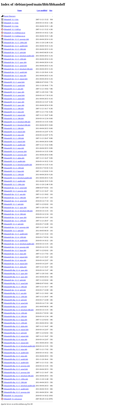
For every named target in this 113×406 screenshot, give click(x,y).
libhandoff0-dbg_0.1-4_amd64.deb (16, 353)
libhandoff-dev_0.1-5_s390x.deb (15, 43)
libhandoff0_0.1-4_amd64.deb (14, 161)
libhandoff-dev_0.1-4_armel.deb (15, 201)
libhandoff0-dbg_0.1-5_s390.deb (15, 323)
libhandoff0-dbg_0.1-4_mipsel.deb (16, 330)
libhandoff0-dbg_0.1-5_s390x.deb (16, 379)
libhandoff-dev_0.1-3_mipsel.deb (15, 257)
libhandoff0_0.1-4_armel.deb (14, 95)
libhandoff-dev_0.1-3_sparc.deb (15, 207)
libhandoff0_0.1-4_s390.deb (14, 168)
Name (19, 10)
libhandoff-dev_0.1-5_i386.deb (15, 49)
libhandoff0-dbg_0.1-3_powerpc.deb (17, 372)
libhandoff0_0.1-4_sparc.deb (14, 102)
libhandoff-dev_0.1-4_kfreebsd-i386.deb (18, 211)
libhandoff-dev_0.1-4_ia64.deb (15, 290)
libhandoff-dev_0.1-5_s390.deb (15, 59)
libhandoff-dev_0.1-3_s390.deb (15, 221)
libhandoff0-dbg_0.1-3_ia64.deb (15, 333)
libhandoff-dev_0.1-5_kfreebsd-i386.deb (18, 69)
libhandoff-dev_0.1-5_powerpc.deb (16, 39)
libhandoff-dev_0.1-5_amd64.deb (16, 46)
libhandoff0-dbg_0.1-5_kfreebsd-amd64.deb (19, 386)
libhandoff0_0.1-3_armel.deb (14, 82)
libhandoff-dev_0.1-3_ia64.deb (15, 280)
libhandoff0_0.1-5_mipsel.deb (14, 142)
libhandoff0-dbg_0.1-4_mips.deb (15, 339)
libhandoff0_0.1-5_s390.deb (14, 175)
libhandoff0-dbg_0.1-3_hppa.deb (15, 320)
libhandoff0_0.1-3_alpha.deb (14, 158)
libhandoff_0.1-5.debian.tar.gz (14, 36)
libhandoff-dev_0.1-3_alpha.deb (15, 267)
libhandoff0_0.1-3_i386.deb (14, 109)
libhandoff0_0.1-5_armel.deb (14, 99)
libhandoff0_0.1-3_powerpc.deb (15, 191)
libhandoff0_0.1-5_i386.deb (14, 128)
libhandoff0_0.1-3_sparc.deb (14, 92)
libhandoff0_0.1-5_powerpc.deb (15, 155)
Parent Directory (10, 16)
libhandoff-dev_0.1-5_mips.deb (15, 76)
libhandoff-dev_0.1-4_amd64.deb (16, 240)
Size (50, 10)
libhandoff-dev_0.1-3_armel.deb (15, 188)
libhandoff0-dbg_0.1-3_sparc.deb (15, 273)
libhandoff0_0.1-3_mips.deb (14, 112)
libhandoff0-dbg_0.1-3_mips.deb (15, 349)
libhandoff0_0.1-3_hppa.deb (14, 171)
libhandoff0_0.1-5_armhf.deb (14, 85)
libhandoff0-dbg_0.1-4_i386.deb (15, 316)
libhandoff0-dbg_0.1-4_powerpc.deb (17, 366)
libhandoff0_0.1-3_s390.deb (14, 138)
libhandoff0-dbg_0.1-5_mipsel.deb (16, 343)
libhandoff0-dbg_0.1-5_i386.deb (15, 382)
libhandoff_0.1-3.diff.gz (12, 29)
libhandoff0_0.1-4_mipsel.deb (14, 132)
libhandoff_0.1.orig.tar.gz (13, 399)
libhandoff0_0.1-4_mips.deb (14, 135)
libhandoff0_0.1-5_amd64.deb (14, 181)
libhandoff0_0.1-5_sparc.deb (14, 105)
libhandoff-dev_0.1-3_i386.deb (15, 198)
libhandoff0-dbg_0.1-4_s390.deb (15, 313)
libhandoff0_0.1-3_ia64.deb (14, 204)
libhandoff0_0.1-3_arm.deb (13, 89)
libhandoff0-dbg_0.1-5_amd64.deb (16, 389)
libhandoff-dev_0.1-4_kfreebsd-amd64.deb (19, 244)
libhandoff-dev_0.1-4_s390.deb (15, 237)
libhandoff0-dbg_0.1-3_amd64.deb (16, 363)
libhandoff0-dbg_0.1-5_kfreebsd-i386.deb (19, 376)
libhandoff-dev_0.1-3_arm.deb (14, 194)
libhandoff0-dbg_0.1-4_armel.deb (16, 303)
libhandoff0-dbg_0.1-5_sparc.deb (15, 277)
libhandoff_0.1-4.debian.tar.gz (14, 33)
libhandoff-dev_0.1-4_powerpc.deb (16, 247)
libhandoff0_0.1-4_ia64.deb (14, 224)
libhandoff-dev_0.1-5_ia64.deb (15, 52)
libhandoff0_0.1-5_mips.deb (14, 148)
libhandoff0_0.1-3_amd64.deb (14, 145)
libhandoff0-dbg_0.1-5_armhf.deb (16, 359)
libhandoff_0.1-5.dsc (11, 26)
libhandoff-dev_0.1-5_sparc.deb (15, 62)
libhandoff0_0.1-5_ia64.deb (14, 231)
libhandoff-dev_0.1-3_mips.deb (15, 254)
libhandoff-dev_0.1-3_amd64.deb (16, 234)
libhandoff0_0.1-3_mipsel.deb (14, 115)
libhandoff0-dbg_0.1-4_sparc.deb (15, 270)
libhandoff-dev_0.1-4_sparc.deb (15, 217)
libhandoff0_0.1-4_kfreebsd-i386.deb (17, 122)
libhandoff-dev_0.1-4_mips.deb (15, 260)
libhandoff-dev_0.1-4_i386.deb (15, 214)
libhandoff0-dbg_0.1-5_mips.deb (15, 356)
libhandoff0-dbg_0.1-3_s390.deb (15, 297)
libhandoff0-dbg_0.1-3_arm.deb (15, 293)
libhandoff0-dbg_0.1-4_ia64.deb (15, 300)
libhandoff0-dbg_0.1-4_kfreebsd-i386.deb (19, 310)
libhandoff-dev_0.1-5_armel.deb (15, 66)
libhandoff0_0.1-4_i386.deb (14, 118)
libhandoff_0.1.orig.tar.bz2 (13, 396)
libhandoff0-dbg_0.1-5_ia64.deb (15, 306)
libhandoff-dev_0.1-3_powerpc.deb (16, 227)
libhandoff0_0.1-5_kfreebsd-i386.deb (17, 125)
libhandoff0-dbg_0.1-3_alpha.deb (16, 326)
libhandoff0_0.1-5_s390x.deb (14, 184)
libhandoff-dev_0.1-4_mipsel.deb (15, 264)
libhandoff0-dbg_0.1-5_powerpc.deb (17, 392)
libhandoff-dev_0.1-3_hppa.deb (15, 250)
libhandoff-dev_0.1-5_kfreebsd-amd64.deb (19, 56)
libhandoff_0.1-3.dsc (11, 19)
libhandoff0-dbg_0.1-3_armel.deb (16, 283)
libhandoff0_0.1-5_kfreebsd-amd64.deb (18, 178)
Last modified (42, 10)
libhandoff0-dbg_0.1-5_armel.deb (16, 369)
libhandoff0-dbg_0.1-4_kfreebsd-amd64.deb (19, 346)
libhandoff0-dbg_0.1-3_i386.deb (15, 287)
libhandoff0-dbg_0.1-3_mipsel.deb (16, 336)
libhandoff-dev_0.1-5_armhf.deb (15, 72)
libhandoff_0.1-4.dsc (11, 23)
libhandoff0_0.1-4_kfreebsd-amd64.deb (18, 165)
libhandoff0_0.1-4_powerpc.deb (15, 151)
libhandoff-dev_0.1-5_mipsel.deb (15, 79)
